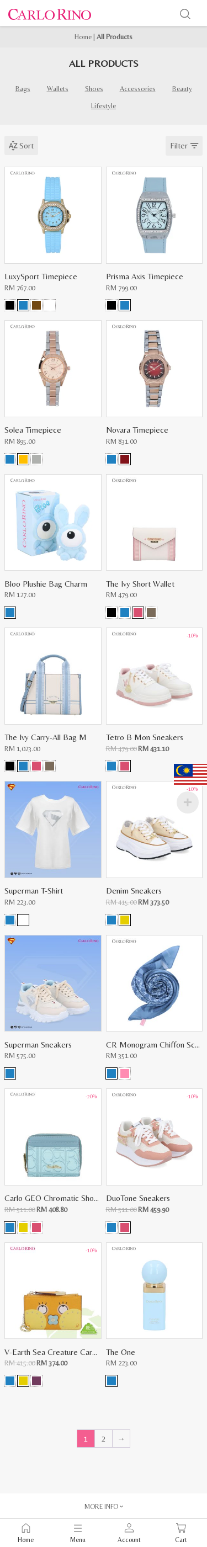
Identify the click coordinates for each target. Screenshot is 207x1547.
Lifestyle (103, 106)
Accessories (138, 88)
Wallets (57, 88)
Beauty (182, 88)
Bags (22, 88)
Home (83, 37)
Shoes (94, 88)
